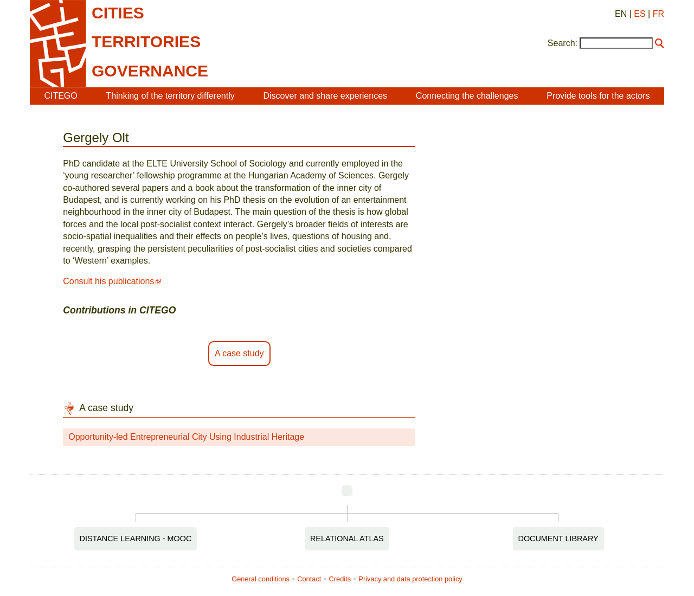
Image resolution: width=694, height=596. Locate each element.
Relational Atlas (347, 538)
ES (639, 13)
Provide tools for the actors (598, 95)
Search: (562, 43)
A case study (239, 353)
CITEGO (60, 95)
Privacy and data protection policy (410, 579)
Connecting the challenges (467, 95)
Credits (340, 579)
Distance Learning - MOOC (136, 538)
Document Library (558, 538)
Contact (309, 579)
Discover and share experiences (325, 95)
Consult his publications (108, 281)
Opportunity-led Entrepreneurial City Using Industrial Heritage (186, 436)
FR (658, 13)
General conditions (261, 579)
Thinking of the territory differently (170, 95)
